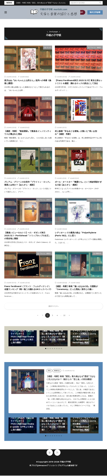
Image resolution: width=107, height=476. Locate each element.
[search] (100, 3)
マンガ (49, 47)
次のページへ (53, 306)
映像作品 (48, 98)
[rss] (57, 453)
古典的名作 (97, 98)
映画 (49, 371)
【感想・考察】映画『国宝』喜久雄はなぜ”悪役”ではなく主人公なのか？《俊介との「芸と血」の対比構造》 (56, 3)
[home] (50, 453)
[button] (10, 340)
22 (65, 316)
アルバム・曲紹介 (95, 47)
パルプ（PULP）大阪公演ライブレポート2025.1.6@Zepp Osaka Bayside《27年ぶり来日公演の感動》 (22, 337)
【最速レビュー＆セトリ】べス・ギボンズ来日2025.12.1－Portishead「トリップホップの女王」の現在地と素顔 (27, 235)
